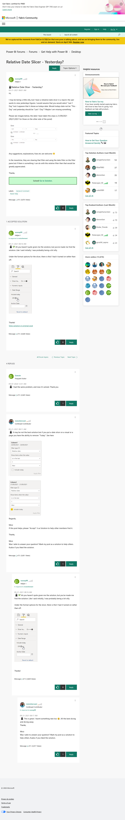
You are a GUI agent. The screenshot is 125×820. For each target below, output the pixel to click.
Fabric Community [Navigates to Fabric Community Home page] (28, 17)
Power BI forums (15, 51)
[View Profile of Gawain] (18, 375)
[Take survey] (93, 113)
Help (104, 29)
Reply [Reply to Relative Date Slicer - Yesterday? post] (71, 208)
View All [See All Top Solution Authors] (89, 195)
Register (87, 29)
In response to (18, 238)
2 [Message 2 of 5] (16, 555)
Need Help (14, 193)
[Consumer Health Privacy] (32, 812)
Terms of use (6, 803)
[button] (54, 68)
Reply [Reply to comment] (71, 342)
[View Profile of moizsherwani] (20, 420)
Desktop (76, 51)
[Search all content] (92, 34)
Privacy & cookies (7, 799)
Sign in (96, 29)
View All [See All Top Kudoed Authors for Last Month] (89, 247)
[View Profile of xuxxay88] (18, 78)
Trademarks (5, 807)
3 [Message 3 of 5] (16, 334)
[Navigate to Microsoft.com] (8, 17)
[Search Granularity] (52, 34)
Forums (33, 51)
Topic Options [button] (69, 68)
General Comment (22, 191)
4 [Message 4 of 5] (27, 746)
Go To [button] (113, 29)
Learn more (7, 9)
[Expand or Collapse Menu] (3, 23)
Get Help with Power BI (54, 51)
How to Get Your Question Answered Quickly (96, 141)
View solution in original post (21, 325)
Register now (78, 42)
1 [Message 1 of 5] (16, 200)
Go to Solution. (46, 180)
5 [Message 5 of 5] (16, 395)
